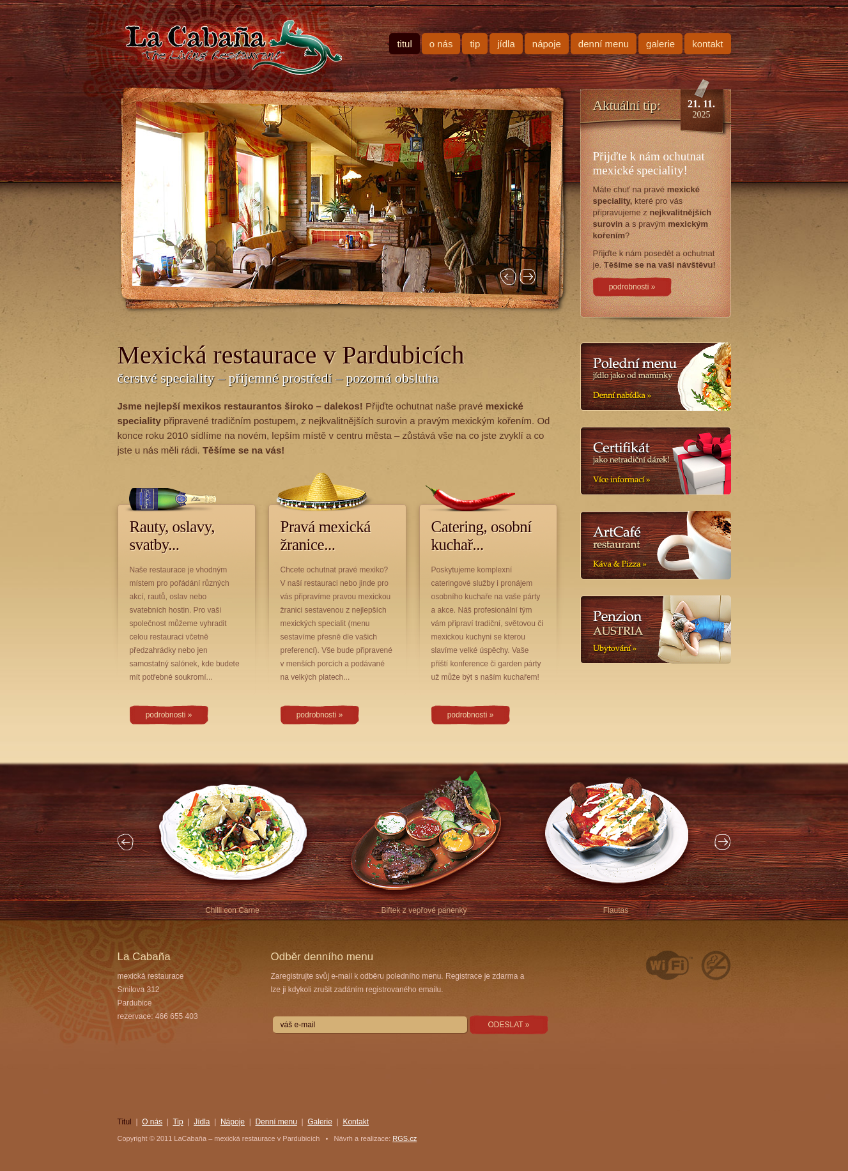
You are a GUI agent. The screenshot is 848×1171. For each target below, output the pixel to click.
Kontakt (707, 43)
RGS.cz (404, 1138)
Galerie (660, 43)
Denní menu (603, 43)
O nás (441, 43)
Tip (475, 43)
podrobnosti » (169, 714)
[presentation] (370, 1062)
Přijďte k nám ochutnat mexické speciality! (649, 163)
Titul (404, 43)
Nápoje (546, 43)
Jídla (506, 43)
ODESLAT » (509, 1024)
